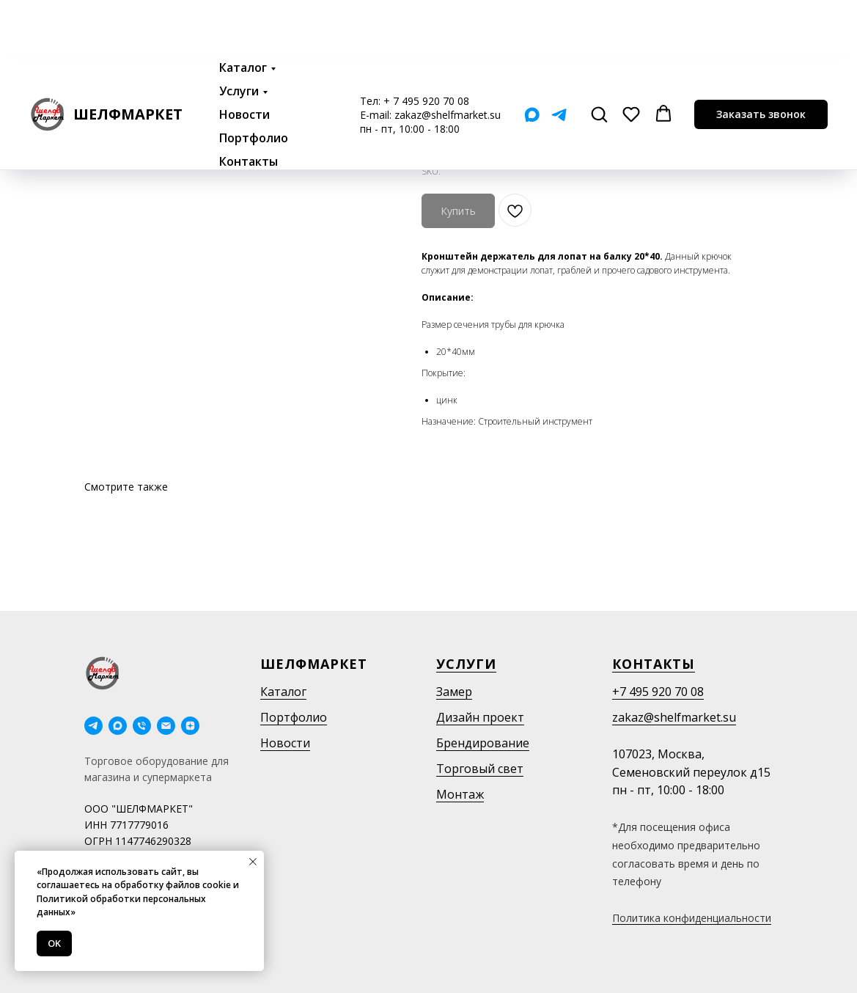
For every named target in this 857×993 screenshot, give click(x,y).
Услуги (239, 31)
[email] (166, 726)
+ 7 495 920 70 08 (426, 41)
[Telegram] (559, 55)
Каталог (243, 8)
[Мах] (532, 55)
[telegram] (93, 726)
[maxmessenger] (117, 726)
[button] (599, 54)
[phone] (142, 726)
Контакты (248, 102)
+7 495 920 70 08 (658, 692)
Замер (454, 692)
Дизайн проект (480, 717)
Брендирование (482, 743)
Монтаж (460, 794)
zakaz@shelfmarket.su (447, 55)
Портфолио (253, 78)
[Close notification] (253, 861)
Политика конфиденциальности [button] (691, 918)
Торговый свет (479, 769)
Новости (244, 55)
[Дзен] (190, 726)
